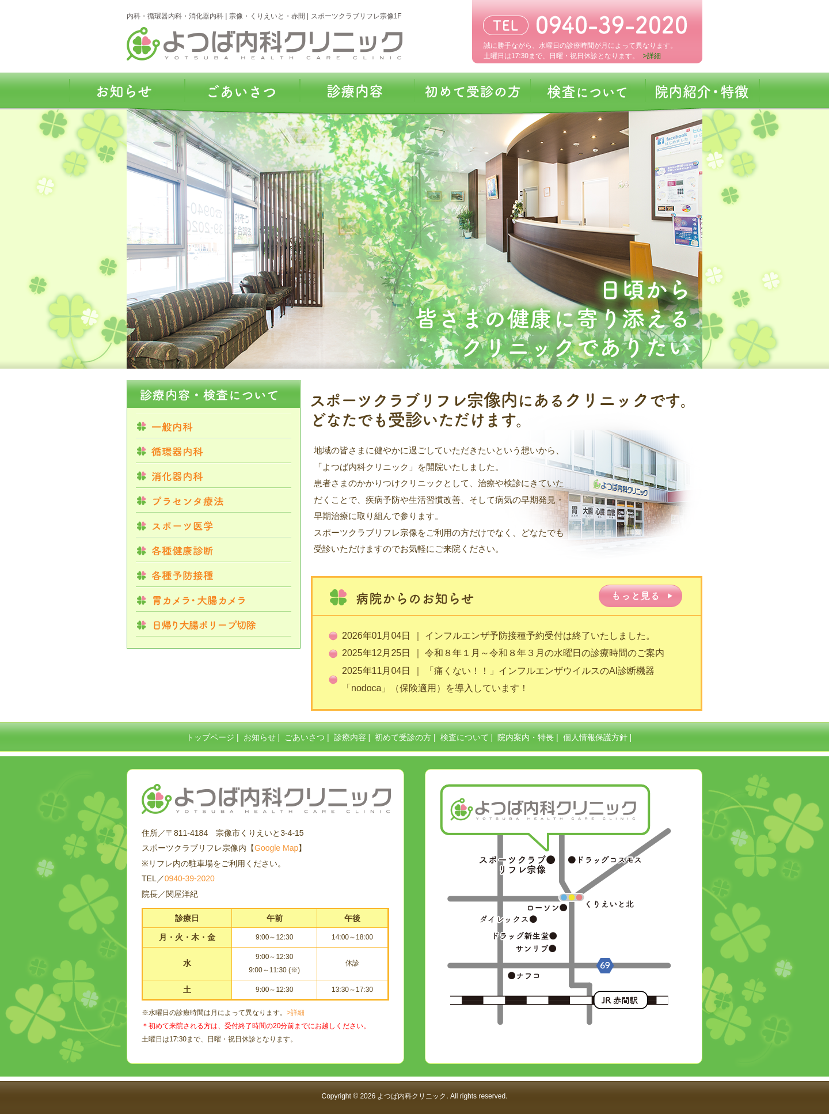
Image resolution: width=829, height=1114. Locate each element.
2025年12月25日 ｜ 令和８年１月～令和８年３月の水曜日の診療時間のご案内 (503, 653)
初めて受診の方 (403, 737)
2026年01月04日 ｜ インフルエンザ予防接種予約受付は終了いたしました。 (498, 636)
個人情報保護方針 (595, 737)
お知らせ (260, 737)
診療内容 (350, 737)
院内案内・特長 (525, 737)
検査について (464, 737)
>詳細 (296, 1013)
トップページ (210, 737)
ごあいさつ (304, 737)
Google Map (276, 847)
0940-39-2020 (190, 878)
